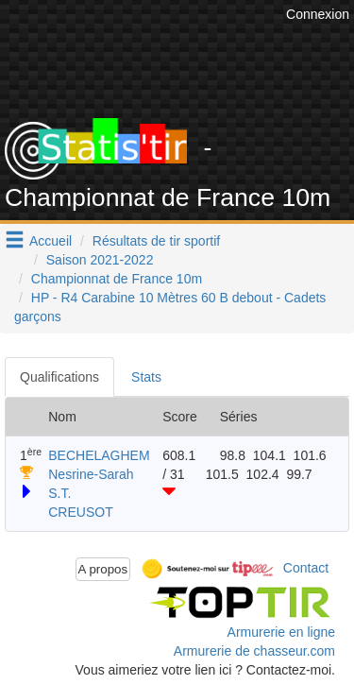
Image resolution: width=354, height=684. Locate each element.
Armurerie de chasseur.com (254, 650)
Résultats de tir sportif (156, 240)
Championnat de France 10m (116, 278)
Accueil (50, 240)
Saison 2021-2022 (100, 259)
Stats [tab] (146, 377)
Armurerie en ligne (281, 632)
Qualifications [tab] (59, 377)
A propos (103, 569)
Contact (306, 567)
